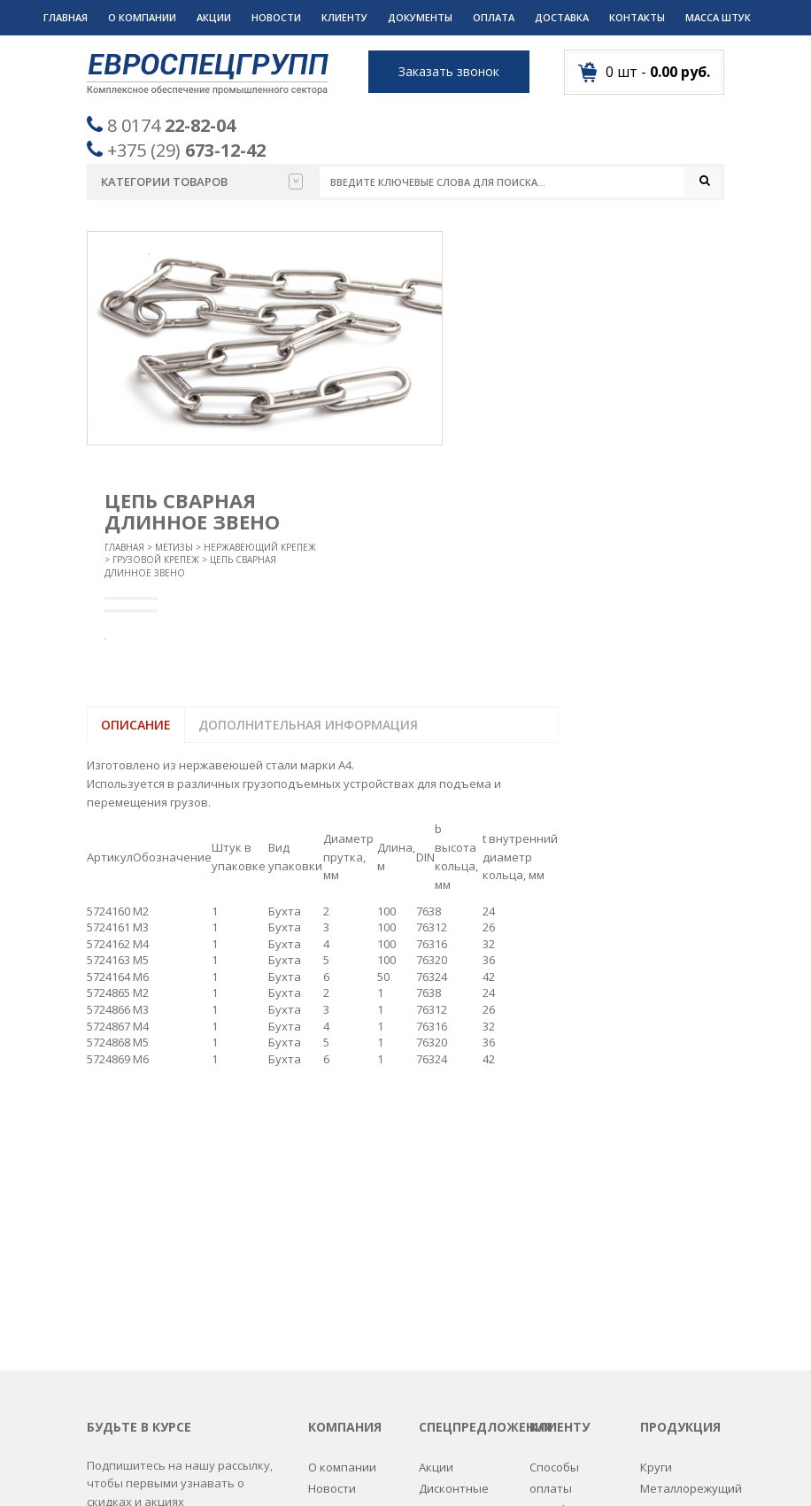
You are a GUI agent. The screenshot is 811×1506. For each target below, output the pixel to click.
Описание (136, 724)
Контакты (637, 17)
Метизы (174, 547)
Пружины (666, 1307)
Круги (656, 1199)
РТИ (650, 1328)
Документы (420, 17)
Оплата (493, 17)
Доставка (562, 17)
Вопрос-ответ (347, 1263)
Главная (65, 17)
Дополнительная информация (308, 724)
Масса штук (718, 17)
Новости (276, 17)
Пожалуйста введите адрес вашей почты (173, 1281)
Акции (214, 17)
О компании (142, 17)
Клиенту (344, 17)
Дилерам (554, 1328)
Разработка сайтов (549, 1471)
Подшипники (677, 1285)
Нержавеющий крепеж (260, 547)
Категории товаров (202, 181)
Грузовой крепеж (155, 560)
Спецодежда (676, 1393)
